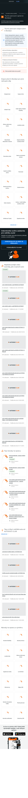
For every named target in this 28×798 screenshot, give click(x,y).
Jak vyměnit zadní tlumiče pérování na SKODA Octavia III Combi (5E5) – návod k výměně (17, 493)
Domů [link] (2, 13)
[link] (14, 242)
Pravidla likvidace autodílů (11, 13)
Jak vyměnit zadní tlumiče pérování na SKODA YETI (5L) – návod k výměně (17, 481)
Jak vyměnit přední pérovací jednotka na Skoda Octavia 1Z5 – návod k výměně (16, 516)
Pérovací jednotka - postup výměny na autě (17, 456)
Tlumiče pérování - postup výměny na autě (17, 468)
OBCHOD (11, 1)
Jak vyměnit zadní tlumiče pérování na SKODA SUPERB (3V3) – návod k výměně (17, 504)
